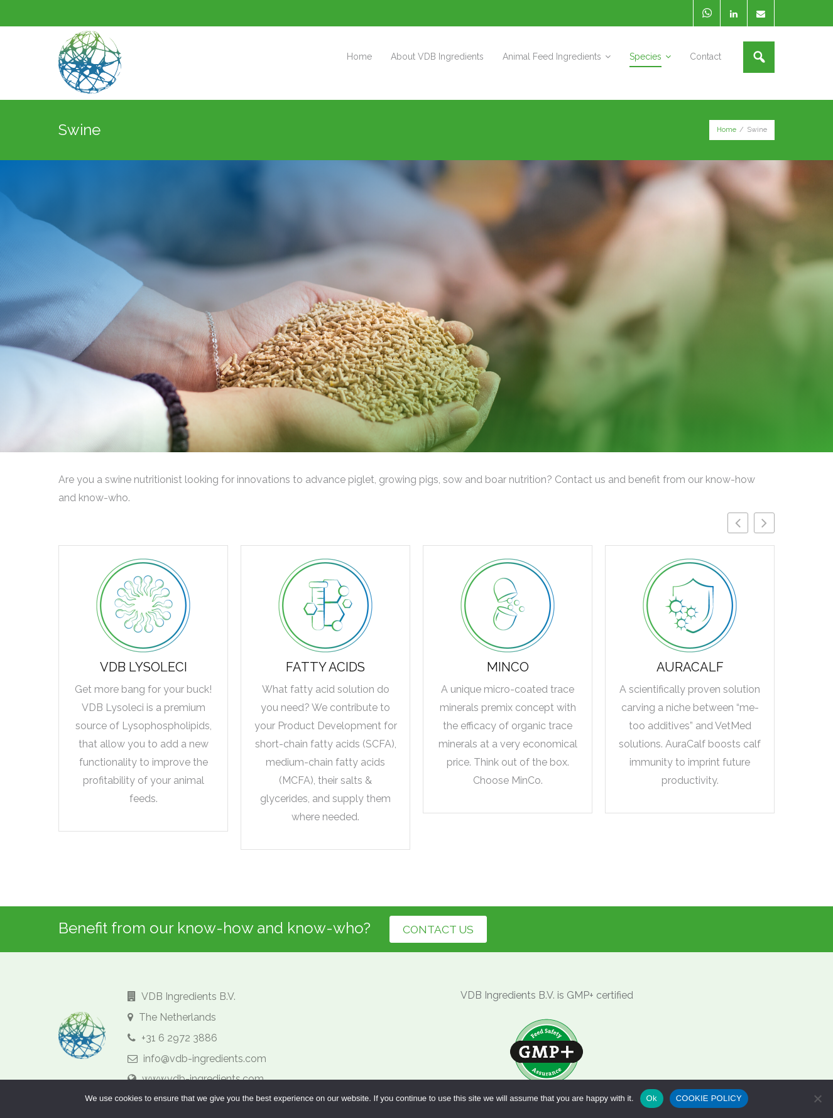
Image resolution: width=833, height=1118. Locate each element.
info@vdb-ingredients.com (197, 1057)
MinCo (508, 665)
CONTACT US (445, 928)
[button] (764, 521)
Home (726, 128)
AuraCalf (690, 665)
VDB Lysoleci (143, 665)
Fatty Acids (325, 665)
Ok (651, 1098)
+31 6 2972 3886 (172, 1037)
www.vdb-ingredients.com (196, 1078)
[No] (817, 1098)
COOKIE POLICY (709, 1098)
